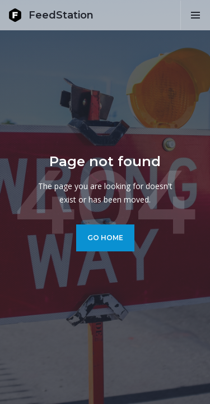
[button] (195, 15)
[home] (51, 15)
